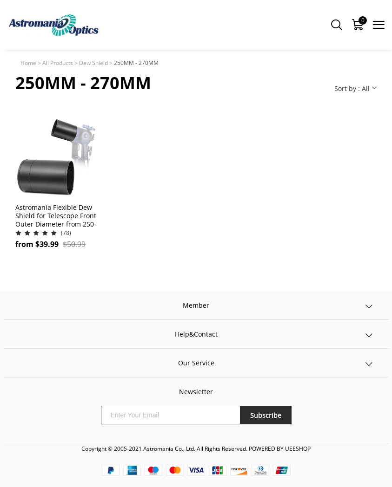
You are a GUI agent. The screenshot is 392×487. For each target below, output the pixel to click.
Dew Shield (93, 63)
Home (28, 63)
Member (196, 305)
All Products (57, 63)
